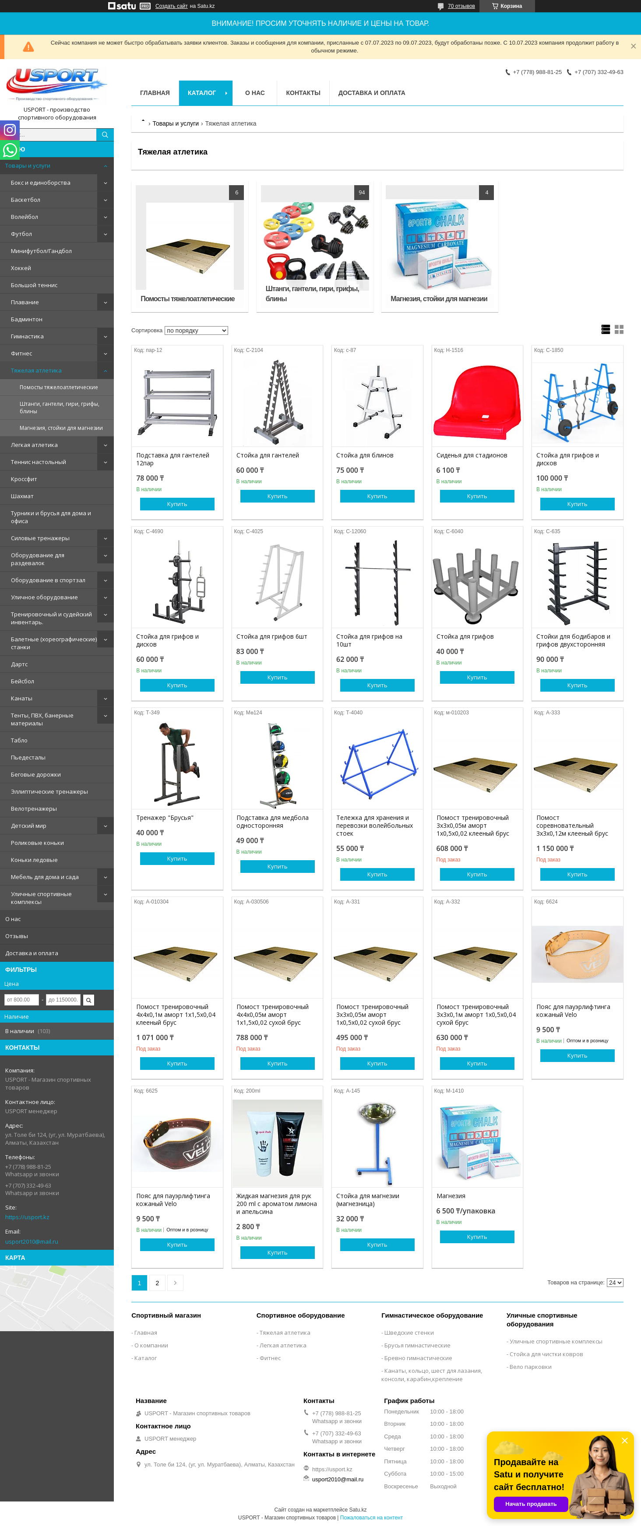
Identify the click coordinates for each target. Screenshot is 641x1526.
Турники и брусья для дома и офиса (51, 517)
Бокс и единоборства (40, 182)
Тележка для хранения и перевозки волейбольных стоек (374, 825)
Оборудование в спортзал (48, 580)
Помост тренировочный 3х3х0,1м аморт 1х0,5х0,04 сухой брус (476, 1015)
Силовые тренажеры (40, 538)
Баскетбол (25, 200)
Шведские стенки (409, 1332)
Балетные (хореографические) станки (54, 643)
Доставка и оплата (31, 953)
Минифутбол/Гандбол (41, 251)
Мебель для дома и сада (45, 877)
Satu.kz (357, 1510)
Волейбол (24, 217)
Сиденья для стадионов (472, 455)
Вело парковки (531, 1367)
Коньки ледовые (34, 860)
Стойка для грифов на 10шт (369, 640)
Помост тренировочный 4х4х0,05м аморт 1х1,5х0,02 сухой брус (272, 1015)
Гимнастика (27, 336)
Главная (155, 92)
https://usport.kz (27, 1217)
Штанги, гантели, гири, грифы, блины (59, 407)
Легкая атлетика (34, 445)
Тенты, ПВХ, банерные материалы (42, 719)
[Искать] (105, 134)
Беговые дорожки (36, 774)
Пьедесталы (28, 757)
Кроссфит (24, 479)
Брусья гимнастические (417, 1345)
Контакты (303, 92)
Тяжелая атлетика (36, 370)
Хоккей (21, 268)
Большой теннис (34, 285)
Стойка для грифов (465, 636)
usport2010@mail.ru (31, 1241)
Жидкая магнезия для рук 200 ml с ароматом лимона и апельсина (276, 1204)
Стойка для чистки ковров (546, 1354)
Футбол (21, 234)
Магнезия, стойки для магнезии (61, 428)
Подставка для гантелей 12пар (172, 459)
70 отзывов (461, 6)
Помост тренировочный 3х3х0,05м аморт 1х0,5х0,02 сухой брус (372, 1015)
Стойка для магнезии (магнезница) (367, 1200)
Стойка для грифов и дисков (567, 459)
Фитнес (21, 353)
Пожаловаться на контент (371, 1518)
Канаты (21, 698)
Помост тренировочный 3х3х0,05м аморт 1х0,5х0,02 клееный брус (473, 825)
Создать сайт (171, 6)
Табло (19, 740)
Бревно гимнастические (418, 1358)
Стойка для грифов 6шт (271, 636)
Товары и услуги (27, 165)
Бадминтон (26, 319)
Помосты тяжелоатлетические (59, 387)
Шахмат (22, 496)
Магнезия (451, 1196)
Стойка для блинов (365, 455)
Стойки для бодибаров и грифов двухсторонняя (573, 640)
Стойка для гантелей (267, 455)
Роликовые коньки (37, 843)
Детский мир (28, 826)
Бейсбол (22, 681)
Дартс (19, 664)
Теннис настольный (38, 462)
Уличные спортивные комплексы (41, 898)
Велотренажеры (34, 808)
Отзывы (16, 936)
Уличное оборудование (44, 597)
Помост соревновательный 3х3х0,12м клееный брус (572, 825)
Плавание (25, 302)
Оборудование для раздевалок (37, 559)
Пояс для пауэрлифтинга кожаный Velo (573, 1011)
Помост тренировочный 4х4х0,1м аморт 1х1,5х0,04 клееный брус (175, 1015)
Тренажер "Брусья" (165, 818)
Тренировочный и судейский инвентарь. (51, 618)
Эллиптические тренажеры (49, 791)
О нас (13, 919)
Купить (177, 504)
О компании (151, 1345)
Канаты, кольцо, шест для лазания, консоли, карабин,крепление (431, 1375)
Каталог (202, 92)
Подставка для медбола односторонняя (272, 822)
